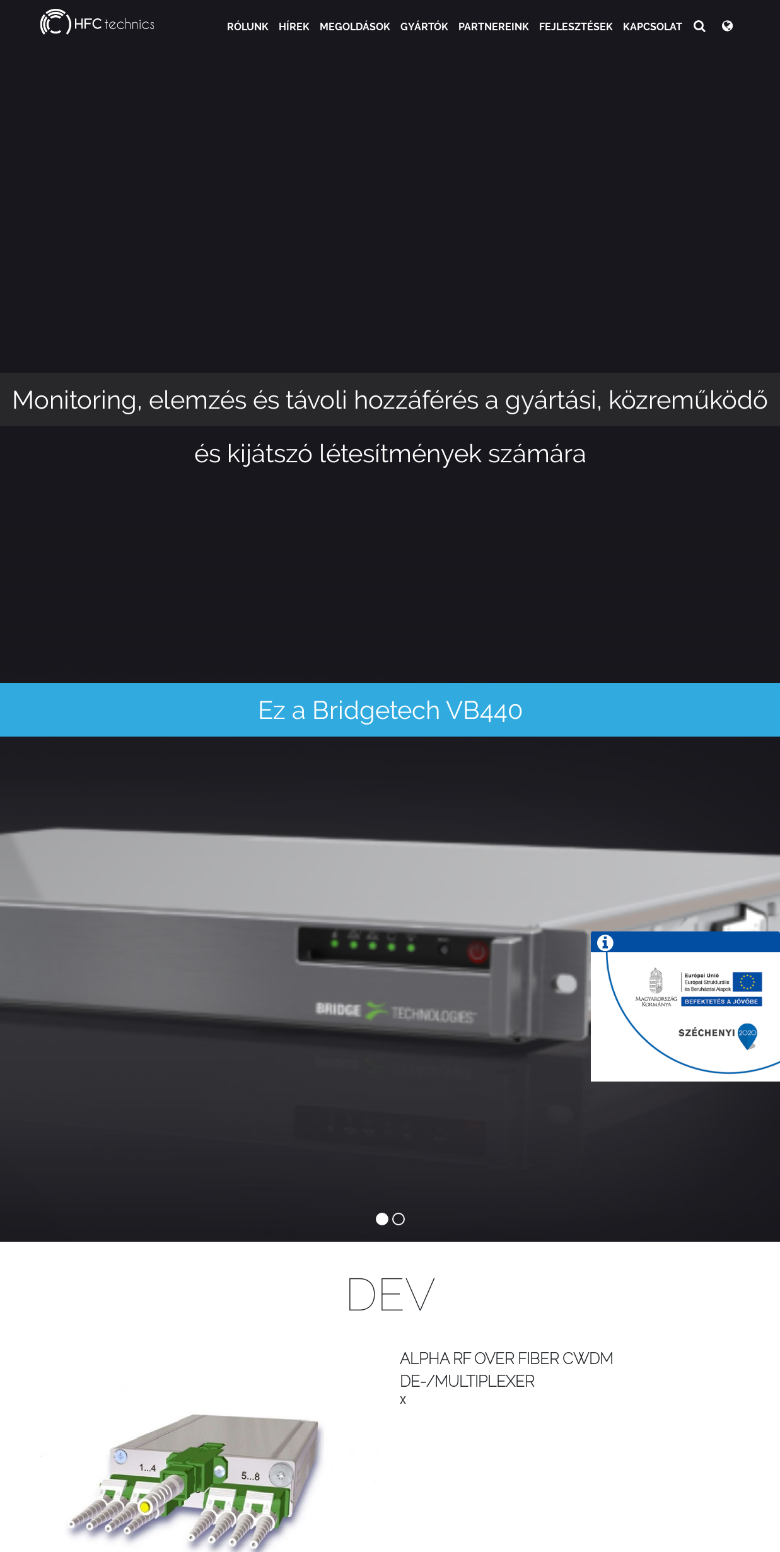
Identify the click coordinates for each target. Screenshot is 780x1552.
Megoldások (355, 27)
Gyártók (424, 27)
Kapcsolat (652, 27)
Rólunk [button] (248, 27)
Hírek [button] (294, 27)
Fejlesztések (576, 27)
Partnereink (493, 27)
